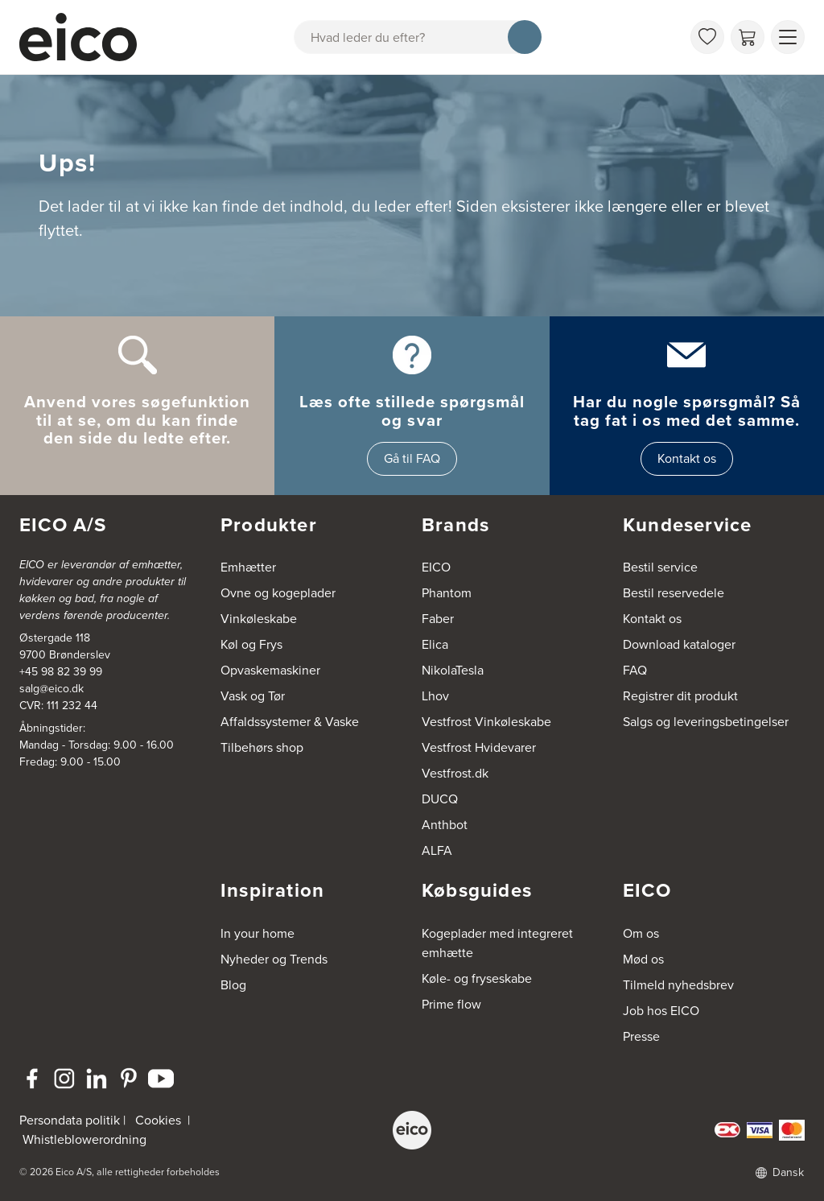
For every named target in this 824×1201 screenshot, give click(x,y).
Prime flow (451, 1004)
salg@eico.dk (51, 688)
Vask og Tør (252, 696)
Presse (641, 1036)
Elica (435, 644)
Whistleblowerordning (84, 1139)
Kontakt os (686, 458)
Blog (233, 985)
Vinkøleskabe (258, 618)
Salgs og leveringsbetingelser (706, 721)
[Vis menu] (788, 37)
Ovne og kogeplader (278, 593)
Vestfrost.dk (455, 773)
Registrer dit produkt (680, 696)
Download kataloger (679, 644)
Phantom (447, 593)
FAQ (635, 670)
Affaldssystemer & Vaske (289, 721)
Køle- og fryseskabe (477, 978)
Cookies (158, 1120)
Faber (438, 618)
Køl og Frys (251, 644)
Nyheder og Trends (274, 959)
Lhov (435, 696)
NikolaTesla (453, 670)
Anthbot (445, 824)
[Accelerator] (85, 37)
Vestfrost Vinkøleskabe (486, 721)
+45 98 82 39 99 (60, 671)
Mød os (643, 959)
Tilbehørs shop (261, 747)
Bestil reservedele (673, 593)
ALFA (437, 850)
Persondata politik (69, 1120)
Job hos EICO (661, 1010)
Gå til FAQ (412, 458)
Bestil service (660, 567)
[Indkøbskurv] (747, 37)
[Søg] (525, 37)
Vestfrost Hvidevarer (479, 747)
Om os (641, 933)
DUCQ (440, 799)
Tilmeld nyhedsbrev (678, 985)
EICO (436, 567)
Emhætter (248, 567)
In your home (257, 933)
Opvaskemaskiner (270, 670)
